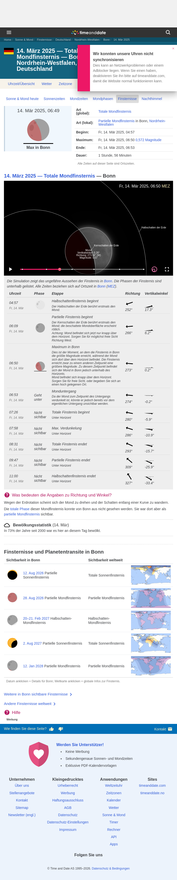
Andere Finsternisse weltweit (27, 703)
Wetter (47, 84)
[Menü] (9, 32)
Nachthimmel (152, 99)
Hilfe (16, 712)
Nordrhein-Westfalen (87, 39)
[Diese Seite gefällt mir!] (51, 729)
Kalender (114, 800)
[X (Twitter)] (80, 864)
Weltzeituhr (114, 785)
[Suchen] (168, 32)
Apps (114, 844)
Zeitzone (65, 84)
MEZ (166, 186)
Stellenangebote (22, 793)
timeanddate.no (152, 793)
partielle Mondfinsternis (22, 514)
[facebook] (71, 864)
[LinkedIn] (88, 864)
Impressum (67, 830)
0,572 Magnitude (148, 140)
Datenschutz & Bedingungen (111, 868)
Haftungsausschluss (67, 800)
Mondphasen (103, 99)
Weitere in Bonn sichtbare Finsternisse (36, 694)
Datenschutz (68, 815)
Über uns (22, 785)
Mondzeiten (79, 99)
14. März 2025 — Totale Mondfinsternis (49, 176)
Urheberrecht (68, 785)
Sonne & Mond (24, 39)
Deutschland (63, 39)
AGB (68, 808)
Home (7, 39)
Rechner (113, 830)
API (114, 837)
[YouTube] (105, 864)
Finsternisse (44, 39)
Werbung (68, 793)
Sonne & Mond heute (22, 99)
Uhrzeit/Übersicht (21, 84)
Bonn (106, 39)
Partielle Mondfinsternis (116, 121)
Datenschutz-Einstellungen (68, 822)
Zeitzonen (113, 793)
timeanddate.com (152, 785)
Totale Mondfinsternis (114, 111)
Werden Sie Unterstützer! (80, 745)
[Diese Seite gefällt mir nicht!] (60, 729)
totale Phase (20, 509)
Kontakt (163, 729)
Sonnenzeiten (54, 99)
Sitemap (21, 808)
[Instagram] (97, 864)
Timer (113, 822)
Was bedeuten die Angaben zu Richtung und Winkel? (62, 495)
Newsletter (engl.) (22, 815)
